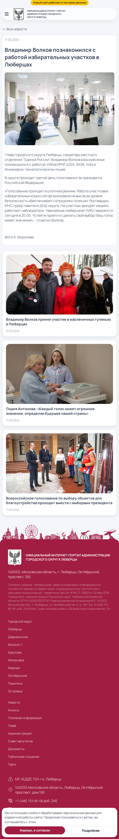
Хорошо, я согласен (35, 830)
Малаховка (16, 660)
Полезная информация (25, 718)
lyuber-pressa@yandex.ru (53, 608)
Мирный (14, 668)
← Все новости (14, 29)
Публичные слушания (23, 756)
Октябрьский (17, 675)
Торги (12, 764)
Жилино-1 (15, 644)
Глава (12, 725)
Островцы (15, 691)
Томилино (15, 683)
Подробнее (90, 830)
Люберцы (15, 629)
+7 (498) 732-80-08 (29, 801)
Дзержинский (18, 637)
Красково (15, 652)
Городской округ (20, 621)
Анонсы (13, 710)
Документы (16, 749)
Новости (14, 702)
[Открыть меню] (6, 14)
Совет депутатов (20, 741)
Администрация (20, 733)
